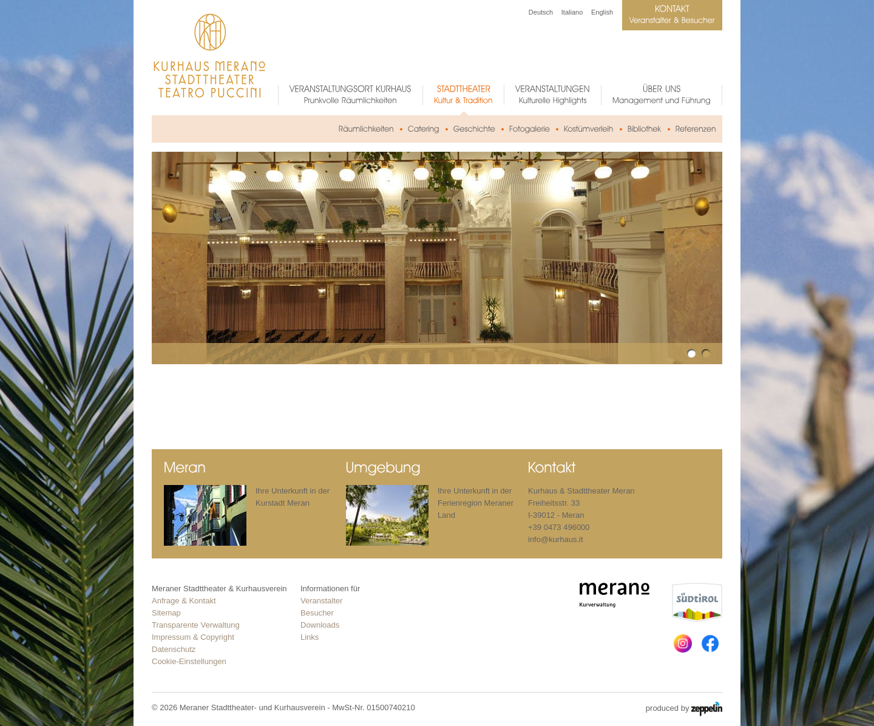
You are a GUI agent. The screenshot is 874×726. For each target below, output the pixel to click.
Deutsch (541, 12)
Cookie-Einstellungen (189, 661)
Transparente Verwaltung (196, 624)
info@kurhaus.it (555, 539)
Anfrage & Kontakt (184, 600)
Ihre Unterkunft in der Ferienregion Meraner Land (475, 503)
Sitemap (166, 612)
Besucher (317, 612)
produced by (684, 709)
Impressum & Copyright (193, 637)
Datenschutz (173, 649)
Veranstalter (321, 600)
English (602, 12)
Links (309, 637)
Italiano (572, 12)
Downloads (319, 624)
